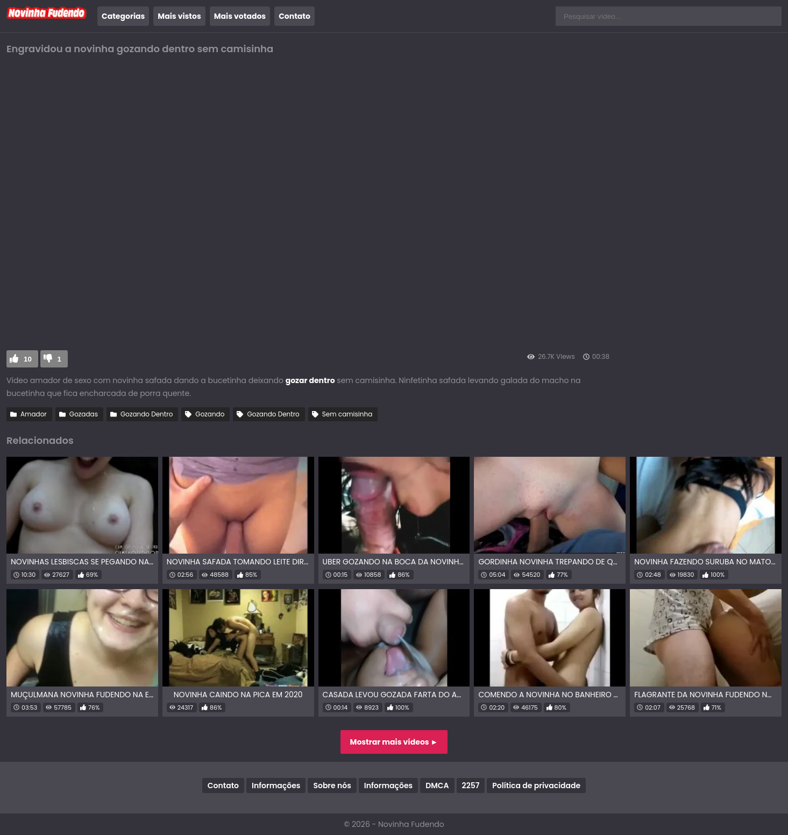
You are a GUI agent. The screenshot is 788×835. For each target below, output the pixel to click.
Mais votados (240, 16)
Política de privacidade (536, 785)
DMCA (437, 785)
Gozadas (83, 414)
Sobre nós (332, 785)
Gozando (209, 414)
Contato (294, 16)
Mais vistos (179, 16)
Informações (276, 785)
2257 (471, 785)
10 (28, 359)
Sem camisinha (347, 414)
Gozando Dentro (146, 414)
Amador (33, 414)
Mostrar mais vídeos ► (394, 742)
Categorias (123, 16)
